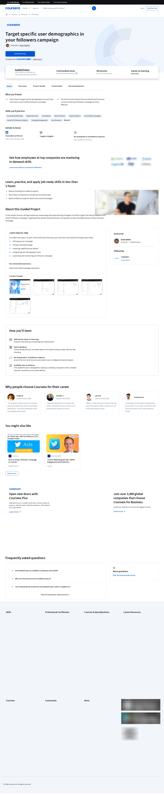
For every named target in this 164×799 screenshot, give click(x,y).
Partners (48, 662)
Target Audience (74, 116)
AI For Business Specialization (94, 617)
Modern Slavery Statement (93, 692)
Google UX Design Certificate (55, 631)
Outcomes (22, 86)
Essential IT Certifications (132, 628)
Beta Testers (49, 665)
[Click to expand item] (20, 287)
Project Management (13, 638)
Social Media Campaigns (92, 116)
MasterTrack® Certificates (15, 682)
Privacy (86, 668)
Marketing (34, 14)
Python (8, 641)
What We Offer (11, 662)
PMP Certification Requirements (134, 641)
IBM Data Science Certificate (54, 641)
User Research (56, 120)
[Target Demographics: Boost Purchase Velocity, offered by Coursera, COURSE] (101, 461)
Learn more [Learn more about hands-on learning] (135, 73)
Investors (87, 662)
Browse (14, 14)
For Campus (10, 696)
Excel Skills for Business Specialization (97, 631)
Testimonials (56, 86)
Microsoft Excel (11, 634)
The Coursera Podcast (52, 672)
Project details (39, 86)
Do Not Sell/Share (90, 696)
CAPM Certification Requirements (134, 617)
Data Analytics (10, 624)
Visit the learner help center (124, 574)
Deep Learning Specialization (94, 628)
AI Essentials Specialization (93, 614)
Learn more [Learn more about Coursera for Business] (120, 510)
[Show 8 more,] (11, 473)
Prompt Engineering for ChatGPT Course (98, 641)
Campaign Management (39, 120)
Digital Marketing (11, 628)
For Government (11, 692)
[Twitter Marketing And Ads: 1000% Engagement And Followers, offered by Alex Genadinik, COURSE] (62, 461)
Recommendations (76, 86)
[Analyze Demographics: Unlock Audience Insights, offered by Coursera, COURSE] (140, 461)
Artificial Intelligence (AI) (14, 617)
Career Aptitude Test (130, 614)
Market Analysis (59, 116)
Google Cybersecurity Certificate (56, 617)
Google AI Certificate (52, 614)
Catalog (8, 672)
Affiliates (87, 689)
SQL (7, 645)
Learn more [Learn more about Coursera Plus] (15, 511)
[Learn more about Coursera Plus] (37, 59)
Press (86, 658)
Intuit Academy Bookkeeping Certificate (58, 645)
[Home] (7, 14)
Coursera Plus (10, 675)
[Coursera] (12, 8)
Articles (87, 682)
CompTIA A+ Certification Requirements (136, 621)
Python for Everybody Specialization (96, 645)
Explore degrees (69, 506)
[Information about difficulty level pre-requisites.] (79, 73)
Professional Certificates (14, 679)
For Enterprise (11, 689)
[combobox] (64, 8)
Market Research (32, 116)
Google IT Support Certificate (55, 624)
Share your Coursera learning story (18, 709)
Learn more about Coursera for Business (25, 167)
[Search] (94, 8)
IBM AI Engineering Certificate (55, 634)
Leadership (10, 665)
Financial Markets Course (92, 634)
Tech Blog (48, 675)
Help (85, 672)
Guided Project (21, 69)
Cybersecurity (11, 621)
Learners (48, 658)
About (9, 86)
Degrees (9, 685)
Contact (87, 679)
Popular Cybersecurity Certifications (135, 645)
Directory (87, 685)
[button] (36, 8)
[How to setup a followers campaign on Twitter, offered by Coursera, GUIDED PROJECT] (23, 461)
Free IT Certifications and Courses (135, 631)
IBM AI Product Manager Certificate (57, 638)
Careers (8, 668)
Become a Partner (12, 699)
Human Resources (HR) (13, 631)
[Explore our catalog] (26, 8)
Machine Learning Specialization (95, 638)
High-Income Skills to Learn (132, 634)
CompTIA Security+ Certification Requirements (139, 624)
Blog (46, 668)
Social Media (46, 116)
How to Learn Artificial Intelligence (135, 638)
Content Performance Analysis (17, 120)
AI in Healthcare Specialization (94, 624)
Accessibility (88, 675)
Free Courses (10, 706)
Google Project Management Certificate (58, 628)
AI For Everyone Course (92, 621)
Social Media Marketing (15, 116)
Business (24, 14)
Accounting (10, 614)
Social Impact (10, 702)
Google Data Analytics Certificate (56, 621)
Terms (86, 665)
